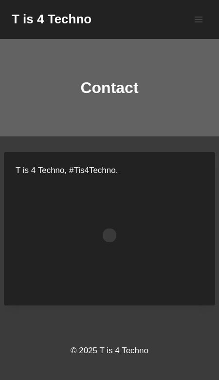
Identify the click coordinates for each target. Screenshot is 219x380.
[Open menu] (198, 19)
